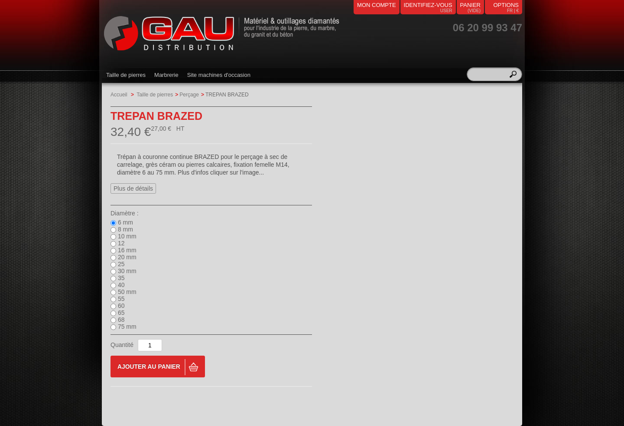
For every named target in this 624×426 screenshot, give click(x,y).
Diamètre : (124, 213)
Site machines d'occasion (218, 75)
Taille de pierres (126, 75)
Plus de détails (133, 188)
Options (506, 5)
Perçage (189, 95)
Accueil (118, 95)
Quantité (121, 344)
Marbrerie (166, 75)
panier (470, 5)
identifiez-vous (428, 5)
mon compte (376, 5)
